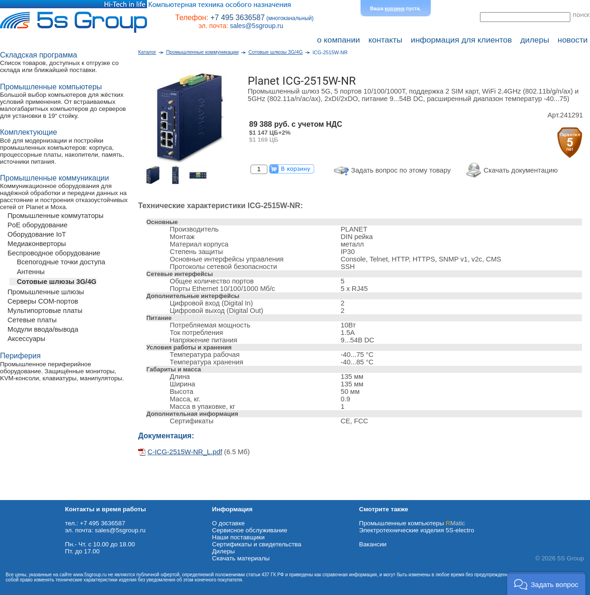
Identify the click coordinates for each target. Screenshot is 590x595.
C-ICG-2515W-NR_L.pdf (185, 452)
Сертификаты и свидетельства (257, 544)
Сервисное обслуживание (250, 530)
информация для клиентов (461, 39)
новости (573, 39)
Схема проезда (22, 496)
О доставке (228, 523)
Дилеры (223, 551)
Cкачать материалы (241, 558)
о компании (338, 39)
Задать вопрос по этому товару (401, 170)
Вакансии (373, 544)
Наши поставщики (238, 537)
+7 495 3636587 (237, 18)
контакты (386, 39)
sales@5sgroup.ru (256, 25)
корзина (395, 8)
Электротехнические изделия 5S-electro (416, 530)
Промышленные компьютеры (412, 523)
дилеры (534, 39)
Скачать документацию (521, 170)
